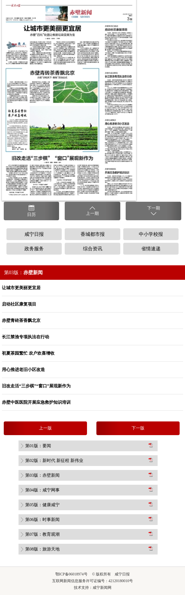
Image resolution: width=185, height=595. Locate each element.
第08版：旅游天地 (42, 549)
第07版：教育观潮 (42, 534)
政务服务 (34, 248)
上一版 (45, 428)
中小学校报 (151, 234)
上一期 (92, 210)
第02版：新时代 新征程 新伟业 (54, 460)
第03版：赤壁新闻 (42, 475)
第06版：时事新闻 (42, 519)
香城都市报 (93, 234)
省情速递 (151, 248)
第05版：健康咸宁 (42, 504)
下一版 (138, 428)
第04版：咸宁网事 (42, 490)
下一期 (153, 211)
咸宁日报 (34, 234)
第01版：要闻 (38, 445)
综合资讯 (92, 248)
